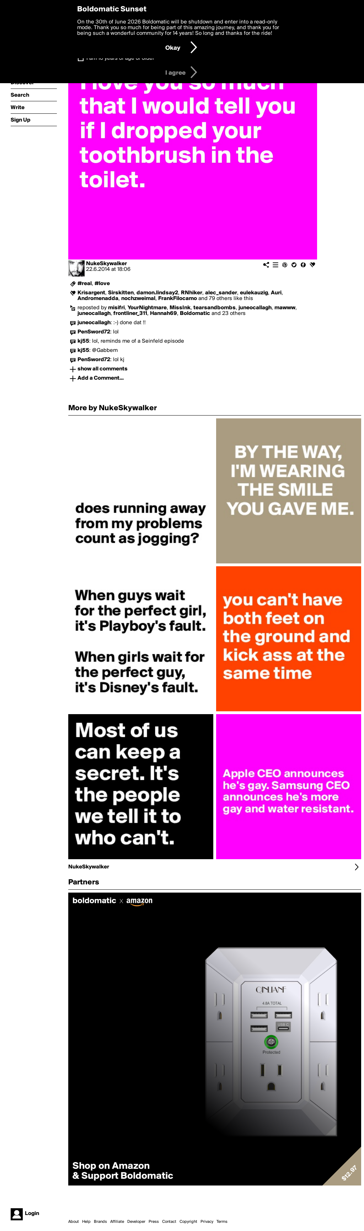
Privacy (206, 1222)
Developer (136, 1222)
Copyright (188, 1222)
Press (154, 1222)
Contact (169, 1222)
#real (84, 284)
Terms (222, 1222)
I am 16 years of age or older (120, 58)
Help (86, 1222)
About (73, 1222)
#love (102, 284)
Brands (100, 1222)
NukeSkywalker (106, 264)
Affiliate (117, 1222)
